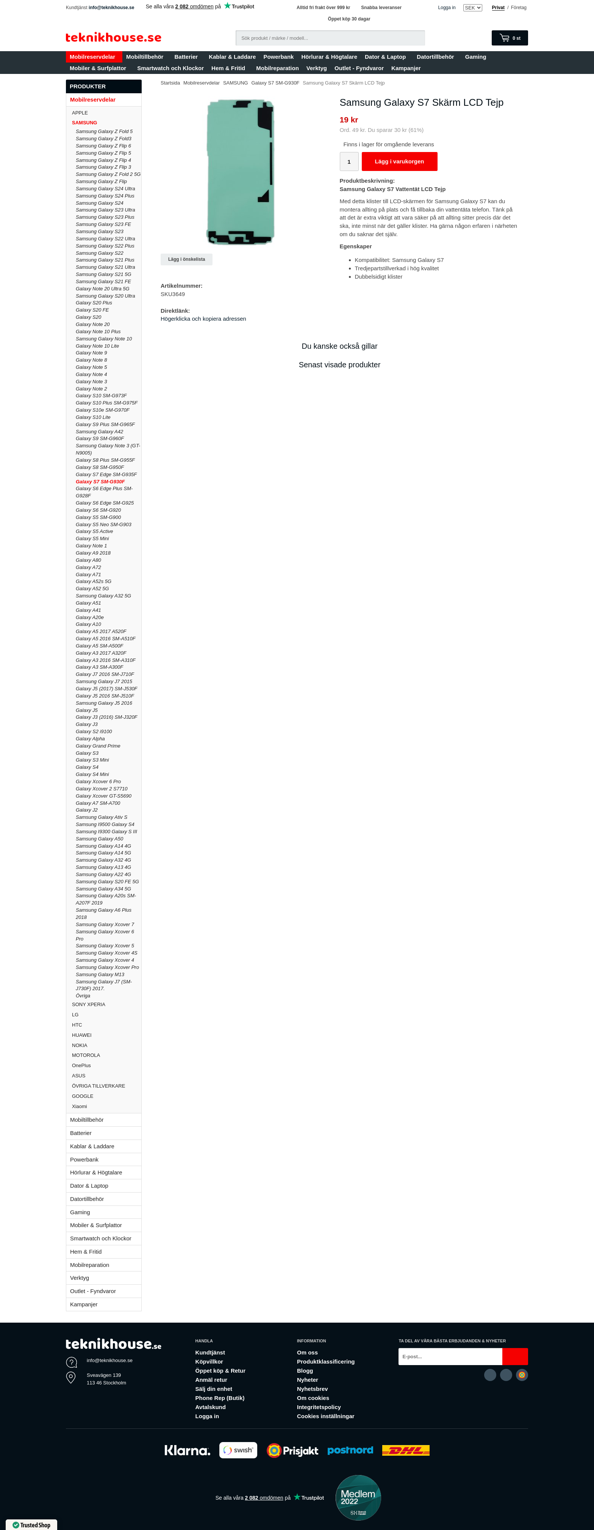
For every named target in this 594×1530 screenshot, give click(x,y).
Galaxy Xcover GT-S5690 (103, 796)
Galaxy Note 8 (91, 360)
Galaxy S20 (88, 317)
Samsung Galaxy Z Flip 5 (103, 153)
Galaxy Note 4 (91, 374)
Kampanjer (406, 68)
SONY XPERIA (106, 1004)
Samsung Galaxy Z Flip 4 (103, 160)
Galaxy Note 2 (91, 389)
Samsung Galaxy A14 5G (103, 853)
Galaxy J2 (87, 810)
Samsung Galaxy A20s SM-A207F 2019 (106, 899)
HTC (106, 1025)
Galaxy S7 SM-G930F (100, 481)
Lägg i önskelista (186, 259)
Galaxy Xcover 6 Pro (98, 781)
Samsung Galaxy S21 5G (103, 274)
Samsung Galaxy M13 (100, 974)
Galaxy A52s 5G (93, 581)
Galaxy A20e (90, 617)
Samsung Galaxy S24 (99, 203)
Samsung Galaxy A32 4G (103, 860)
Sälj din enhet (214, 1389)
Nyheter (307, 1379)
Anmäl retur (211, 1379)
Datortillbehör (437, 56)
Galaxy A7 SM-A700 (98, 803)
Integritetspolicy (319, 1407)
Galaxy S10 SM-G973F (101, 395)
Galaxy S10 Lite (93, 417)
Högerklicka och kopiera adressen (203, 318)
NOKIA (106, 1045)
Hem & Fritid (230, 68)
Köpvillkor (209, 1361)
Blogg (305, 1370)
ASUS (106, 1076)
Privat (498, 7)
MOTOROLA (106, 1055)
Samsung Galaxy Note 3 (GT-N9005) (108, 449)
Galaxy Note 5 (91, 367)
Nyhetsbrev (312, 1389)
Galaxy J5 (87, 710)
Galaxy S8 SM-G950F (100, 467)
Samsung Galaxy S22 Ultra (105, 238)
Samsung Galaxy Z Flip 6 (103, 146)
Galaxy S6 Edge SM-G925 (105, 503)
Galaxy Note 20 (93, 324)
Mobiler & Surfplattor (100, 68)
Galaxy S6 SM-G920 (98, 510)
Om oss (307, 1352)
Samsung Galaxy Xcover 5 (105, 945)
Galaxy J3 (87, 724)
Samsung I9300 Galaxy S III (106, 831)
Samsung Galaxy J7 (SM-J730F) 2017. (104, 985)
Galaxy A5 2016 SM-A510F (106, 638)
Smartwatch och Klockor (170, 68)
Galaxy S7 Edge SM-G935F (106, 474)
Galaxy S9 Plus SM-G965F (105, 424)
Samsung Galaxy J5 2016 (104, 703)
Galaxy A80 (88, 560)
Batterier (187, 56)
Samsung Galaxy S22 (99, 253)
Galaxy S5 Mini (92, 538)
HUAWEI (106, 1035)
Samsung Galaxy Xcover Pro (107, 967)
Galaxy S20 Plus (94, 303)
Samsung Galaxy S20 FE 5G (107, 881)
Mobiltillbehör (146, 56)
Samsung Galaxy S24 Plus (105, 196)
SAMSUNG (106, 122)
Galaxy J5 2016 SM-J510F (105, 696)
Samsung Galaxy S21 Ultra (105, 267)
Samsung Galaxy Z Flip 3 (103, 167)
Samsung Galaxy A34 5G (103, 889)
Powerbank (278, 56)
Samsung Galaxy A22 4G (103, 874)
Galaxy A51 (88, 603)
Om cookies (313, 1398)
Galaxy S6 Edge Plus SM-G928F (104, 492)
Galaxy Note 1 (91, 546)
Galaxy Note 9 (91, 353)
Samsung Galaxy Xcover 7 (105, 924)
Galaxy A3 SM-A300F (99, 667)
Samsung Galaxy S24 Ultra (105, 188)
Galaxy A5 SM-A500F (99, 646)
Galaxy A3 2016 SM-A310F (106, 660)
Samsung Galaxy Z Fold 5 (104, 131)
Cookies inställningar (326, 1416)
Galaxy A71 (88, 574)
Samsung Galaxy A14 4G (103, 846)
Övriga (83, 996)
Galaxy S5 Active (94, 531)
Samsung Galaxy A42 (99, 431)
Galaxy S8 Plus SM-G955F (105, 460)
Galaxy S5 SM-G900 (98, 517)
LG (106, 1014)
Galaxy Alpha (90, 738)
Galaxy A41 (88, 610)
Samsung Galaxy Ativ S (101, 817)
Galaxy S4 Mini (92, 774)
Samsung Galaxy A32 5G (103, 596)
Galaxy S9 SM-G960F (100, 438)
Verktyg (316, 68)
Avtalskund (210, 1407)
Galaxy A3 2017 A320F (101, 653)
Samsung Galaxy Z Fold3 (103, 138)
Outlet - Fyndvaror (359, 68)
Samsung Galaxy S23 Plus (105, 217)
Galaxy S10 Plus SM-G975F (107, 403)
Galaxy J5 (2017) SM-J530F (107, 688)
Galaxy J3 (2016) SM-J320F (107, 717)
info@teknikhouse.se (111, 7)
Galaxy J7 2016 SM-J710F (105, 674)
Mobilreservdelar (94, 56)
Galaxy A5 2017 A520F (101, 631)
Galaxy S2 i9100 (94, 731)
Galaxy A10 (88, 624)
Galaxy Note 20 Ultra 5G (103, 289)
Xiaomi (79, 1106)
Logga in (447, 7)
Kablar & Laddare (232, 56)
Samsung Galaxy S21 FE (103, 281)
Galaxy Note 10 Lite (97, 346)
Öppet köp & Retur (220, 1370)
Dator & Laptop (387, 56)
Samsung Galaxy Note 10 (104, 339)
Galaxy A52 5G (92, 588)
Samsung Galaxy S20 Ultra (105, 296)
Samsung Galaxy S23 (99, 231)
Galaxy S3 (87, 753)
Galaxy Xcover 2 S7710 (102, 789)
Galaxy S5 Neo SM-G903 (103, 524)
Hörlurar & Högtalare (329, 56)
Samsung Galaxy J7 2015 (104, 681)
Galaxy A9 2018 (93, 553)
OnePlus (106, 1065)
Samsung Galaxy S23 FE (103, 224)
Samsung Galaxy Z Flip (101, 181)
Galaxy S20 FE (92, 310)
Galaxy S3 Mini (92, 760)
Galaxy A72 (88, 567)
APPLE (106, 113)
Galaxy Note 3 (91, 381)
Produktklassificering (326, 1361)
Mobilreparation (277, 68)
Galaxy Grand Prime (98, 746)
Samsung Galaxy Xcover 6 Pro (105, 935)
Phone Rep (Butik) (220, 1398)
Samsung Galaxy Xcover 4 (105, 960)
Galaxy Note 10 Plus (98, 331)
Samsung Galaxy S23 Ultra (105, 210)
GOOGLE (106, 1096)
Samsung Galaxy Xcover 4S (107, 953)
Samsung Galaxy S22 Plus (105, 246)
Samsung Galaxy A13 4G (103, 867)
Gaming (477, 56)
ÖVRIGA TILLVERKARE (106, 1086)
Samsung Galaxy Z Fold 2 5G (108, 174)
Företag (519, 7)
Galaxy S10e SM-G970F (103, 410)
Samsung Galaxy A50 (99, 839)
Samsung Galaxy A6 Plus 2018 (103, 913)
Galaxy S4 (87, 767)
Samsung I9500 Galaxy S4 (105, 824)
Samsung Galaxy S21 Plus (105, 260)
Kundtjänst (210, 1352)
